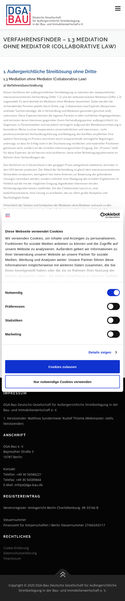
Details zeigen (99, 352)
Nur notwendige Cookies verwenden (62, 381)
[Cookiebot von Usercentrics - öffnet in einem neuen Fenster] (100, 215)
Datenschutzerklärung (20, 553)
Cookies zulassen (62, 366)
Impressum (12, 558)
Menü (117, 8)
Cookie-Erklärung (16, 548)
